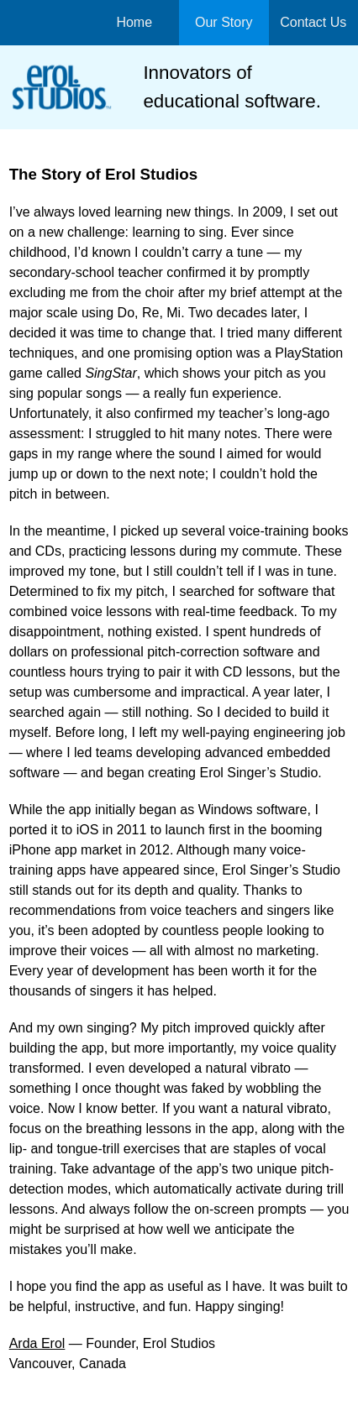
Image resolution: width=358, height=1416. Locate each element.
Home (134, 22)
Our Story (223, 22)
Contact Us (313, 22)
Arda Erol (37, 1343)
